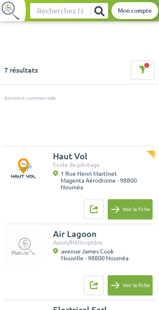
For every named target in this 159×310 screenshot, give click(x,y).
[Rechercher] (99, 11)
